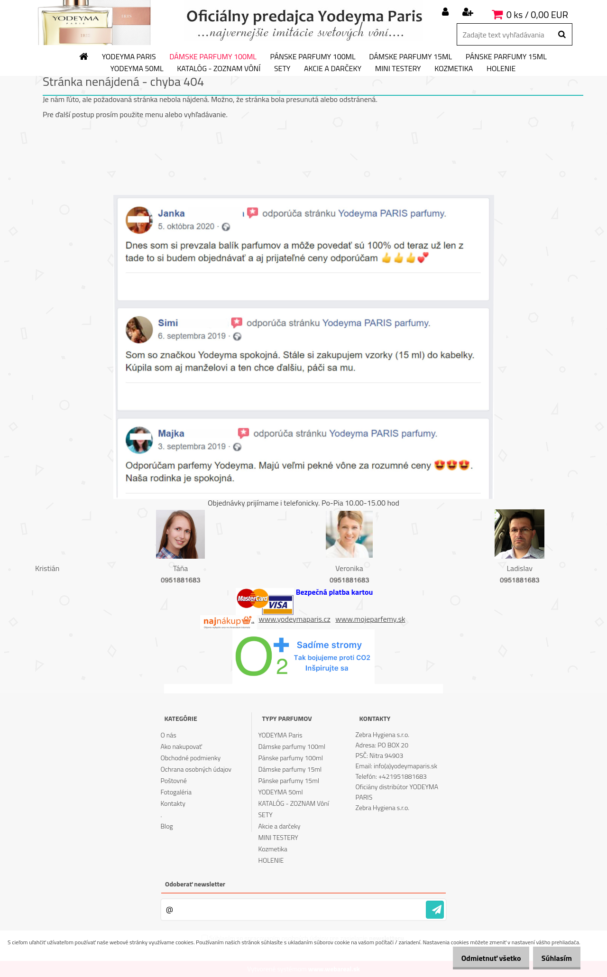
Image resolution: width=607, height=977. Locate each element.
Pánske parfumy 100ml (313, 57)
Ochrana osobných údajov (195, 769)
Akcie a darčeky (332, 69)
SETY (282, 69)
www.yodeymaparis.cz (295, 619)
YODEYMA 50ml (137, 69)
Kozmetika (453, 69)
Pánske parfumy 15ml (506, 57)
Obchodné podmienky (190, 758)
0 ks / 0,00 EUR (537, 14)
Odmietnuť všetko (481, 958)
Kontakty (172, 803)
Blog (166, 826)
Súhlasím (553, 958)
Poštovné (173, 780)
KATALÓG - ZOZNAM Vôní (218, 69)
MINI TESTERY (398, 69)
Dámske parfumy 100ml (213, 57)
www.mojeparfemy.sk (370, 619)
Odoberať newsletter (195, 884)
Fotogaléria (176, 792)
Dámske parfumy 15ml (410, 57)
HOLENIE (501, 69)
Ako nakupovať (181, 746)
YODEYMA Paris (129, 57)
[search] (561, 35)
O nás (168, 735)
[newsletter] (434, 909)
